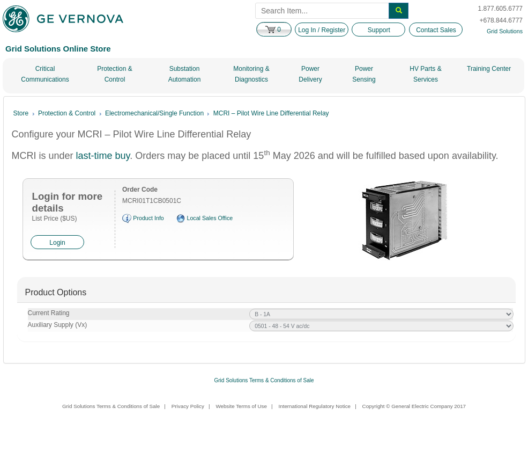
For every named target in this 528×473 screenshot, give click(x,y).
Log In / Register (321, 30)
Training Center (489, 68)
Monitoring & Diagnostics (251, 74)
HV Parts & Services (425, 74)
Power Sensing (363, 74)
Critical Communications (45, 74)
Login (57, 242)
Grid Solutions (505, 31)
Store (21, 113)
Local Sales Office (210, 218)
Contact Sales (436, 30)
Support (379, 30)
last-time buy (103, 155)
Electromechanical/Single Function (154, 113)
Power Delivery (310, 74)
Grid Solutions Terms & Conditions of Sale (264, 380)
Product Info (148, 218)
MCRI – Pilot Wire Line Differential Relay (271, 113)
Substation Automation (184, 74)
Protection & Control (114, 74)
